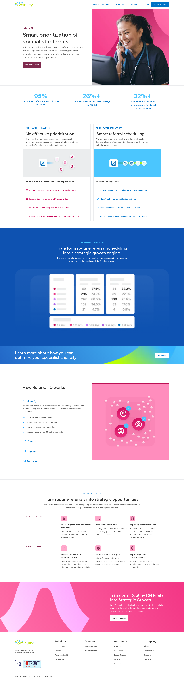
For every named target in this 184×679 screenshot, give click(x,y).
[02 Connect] (53, 441)
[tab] (53, 416)
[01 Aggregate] (53, 416)
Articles (117, 646)
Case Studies (119, 650)
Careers (147, 655)
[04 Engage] (53, 461)
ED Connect (60, 646)
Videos (117, 659)
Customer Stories (92, 646)
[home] (24, 4)
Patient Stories (90, 650)
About (146, 646)
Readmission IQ (61, 655)
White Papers (120, 663)
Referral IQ (59, 650)
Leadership (149, 650)
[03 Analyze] (53, 451)
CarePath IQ (60, 659)
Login (146, 4)
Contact (147, 659)
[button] (93, 4)
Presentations (120, 655)
